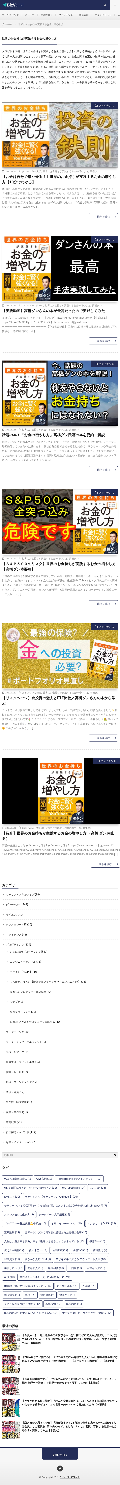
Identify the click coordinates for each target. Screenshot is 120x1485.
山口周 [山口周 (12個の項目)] (75, 1268)
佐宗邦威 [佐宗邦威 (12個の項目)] (60, 1250)
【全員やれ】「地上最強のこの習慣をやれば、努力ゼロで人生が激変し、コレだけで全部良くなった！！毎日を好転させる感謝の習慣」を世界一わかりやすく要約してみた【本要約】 (69, 1339)
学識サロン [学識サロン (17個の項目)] (13, 1268)
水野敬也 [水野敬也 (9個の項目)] (47, 1294)
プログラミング (15, 944)
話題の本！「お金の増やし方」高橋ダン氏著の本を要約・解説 (53, 435)
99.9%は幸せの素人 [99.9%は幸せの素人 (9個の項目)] (17, 1178)
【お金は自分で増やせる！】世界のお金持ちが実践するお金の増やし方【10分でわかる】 (59, 179)
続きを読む (103, 216)
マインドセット (103, 15)
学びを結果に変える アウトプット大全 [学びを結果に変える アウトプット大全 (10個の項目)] (81, 1259)
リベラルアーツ (15, 1052)
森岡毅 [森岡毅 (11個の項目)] (88, 1286)
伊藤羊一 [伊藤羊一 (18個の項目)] (97, 1241)
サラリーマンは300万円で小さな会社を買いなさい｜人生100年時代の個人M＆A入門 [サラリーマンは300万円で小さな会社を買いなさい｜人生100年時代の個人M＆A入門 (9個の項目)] (55, 1205)
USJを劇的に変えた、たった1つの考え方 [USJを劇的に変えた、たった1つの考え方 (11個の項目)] (30, 1187)
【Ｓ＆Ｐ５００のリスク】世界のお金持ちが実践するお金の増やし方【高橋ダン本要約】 (59, 566)
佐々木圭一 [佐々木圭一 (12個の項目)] (38, 1250)
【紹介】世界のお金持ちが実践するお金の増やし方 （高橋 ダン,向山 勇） (58, 836)
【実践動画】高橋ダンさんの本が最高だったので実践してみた (53, 310)
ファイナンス (66, 15)
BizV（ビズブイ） (70, 1477)
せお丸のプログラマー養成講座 (28, 991)
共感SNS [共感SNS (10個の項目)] (80, 1250)
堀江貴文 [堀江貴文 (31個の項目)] (12, 1259)
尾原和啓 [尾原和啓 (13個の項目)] (56, 1268)
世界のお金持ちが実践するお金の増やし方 (65, 171)
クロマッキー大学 (31, 171)
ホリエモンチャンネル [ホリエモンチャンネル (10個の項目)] (66, 1223)
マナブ (14, 1001)
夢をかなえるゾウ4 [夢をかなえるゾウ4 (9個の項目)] (38, 1259)
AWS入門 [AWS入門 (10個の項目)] (44, 1178)
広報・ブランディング (19, 1082)
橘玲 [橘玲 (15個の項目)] (30, 1294)
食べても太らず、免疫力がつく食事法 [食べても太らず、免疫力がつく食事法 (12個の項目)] (86, 1312)
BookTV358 (28, 828)
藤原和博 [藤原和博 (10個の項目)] (74, 1303)
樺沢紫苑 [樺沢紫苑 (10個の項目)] (12, 1294)
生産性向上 (46, 15)
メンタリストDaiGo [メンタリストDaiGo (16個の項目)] (101, 1223)
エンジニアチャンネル (23, 961)
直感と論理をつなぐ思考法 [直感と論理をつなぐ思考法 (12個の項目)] (22, 1303)
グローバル (12, 904)
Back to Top (60, 1454)
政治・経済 (12, 1092)
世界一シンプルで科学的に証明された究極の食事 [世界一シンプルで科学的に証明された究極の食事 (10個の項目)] (56, 1232)
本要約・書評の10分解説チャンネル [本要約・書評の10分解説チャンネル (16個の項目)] (27, 1286)
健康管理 (84, 15)
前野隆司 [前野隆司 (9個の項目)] (100, 1250)
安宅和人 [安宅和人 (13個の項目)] (35, 1268)
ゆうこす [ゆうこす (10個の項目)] (12, 1196)
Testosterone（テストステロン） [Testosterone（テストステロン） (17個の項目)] (79, 1178)
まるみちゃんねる (31, 692)
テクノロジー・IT (16, 924)
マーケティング (10, 15)
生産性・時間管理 (16, 1102)
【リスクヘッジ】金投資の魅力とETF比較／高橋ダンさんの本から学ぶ (58, 700)
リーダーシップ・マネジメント (24, 1041)
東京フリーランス (20, 1011)
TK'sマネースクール (32, 305)
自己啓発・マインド (17, 1132)
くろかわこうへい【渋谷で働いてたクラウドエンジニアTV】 (45, 981)
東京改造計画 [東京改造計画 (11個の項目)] (66, 1286)
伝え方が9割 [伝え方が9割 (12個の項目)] (14, 1250)
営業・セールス (15, 1072)
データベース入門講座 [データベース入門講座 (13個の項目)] (54, 1214)
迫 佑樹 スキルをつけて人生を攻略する (32, 1021)
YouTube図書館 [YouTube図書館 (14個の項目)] (73, 1187)
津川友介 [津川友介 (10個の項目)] (67, 1294)
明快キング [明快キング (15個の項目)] (96, 1268)
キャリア (29, 15)
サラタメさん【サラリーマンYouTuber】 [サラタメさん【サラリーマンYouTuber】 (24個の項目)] (51, 1196)
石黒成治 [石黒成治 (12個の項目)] (53, 1303)
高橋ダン (95, 171)
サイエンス (12, 914)
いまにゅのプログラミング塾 (27, 951)
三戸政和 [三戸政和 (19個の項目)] (12, 1232)
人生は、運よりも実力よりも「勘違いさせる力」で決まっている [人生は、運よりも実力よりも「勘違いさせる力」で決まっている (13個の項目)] (44, 1241)
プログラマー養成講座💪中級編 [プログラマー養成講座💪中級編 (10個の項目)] (25, 1223)
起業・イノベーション (19, 1142)
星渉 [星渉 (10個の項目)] (9, 1277)
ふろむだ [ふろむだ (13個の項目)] (98, 1187)
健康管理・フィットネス (20, 1061)
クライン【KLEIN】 (21, 971)
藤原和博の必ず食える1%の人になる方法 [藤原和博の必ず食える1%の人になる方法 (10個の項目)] (30, 1312)
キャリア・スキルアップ (20, 894)
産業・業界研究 (15, 1112)
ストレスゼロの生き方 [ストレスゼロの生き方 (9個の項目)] (19, 1214)
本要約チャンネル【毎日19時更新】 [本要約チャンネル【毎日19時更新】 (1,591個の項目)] (45, 1277)
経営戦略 (11, 1122)
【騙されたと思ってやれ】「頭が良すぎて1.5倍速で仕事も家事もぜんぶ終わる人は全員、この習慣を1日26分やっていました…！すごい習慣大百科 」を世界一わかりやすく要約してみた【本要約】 (69, 1426)
